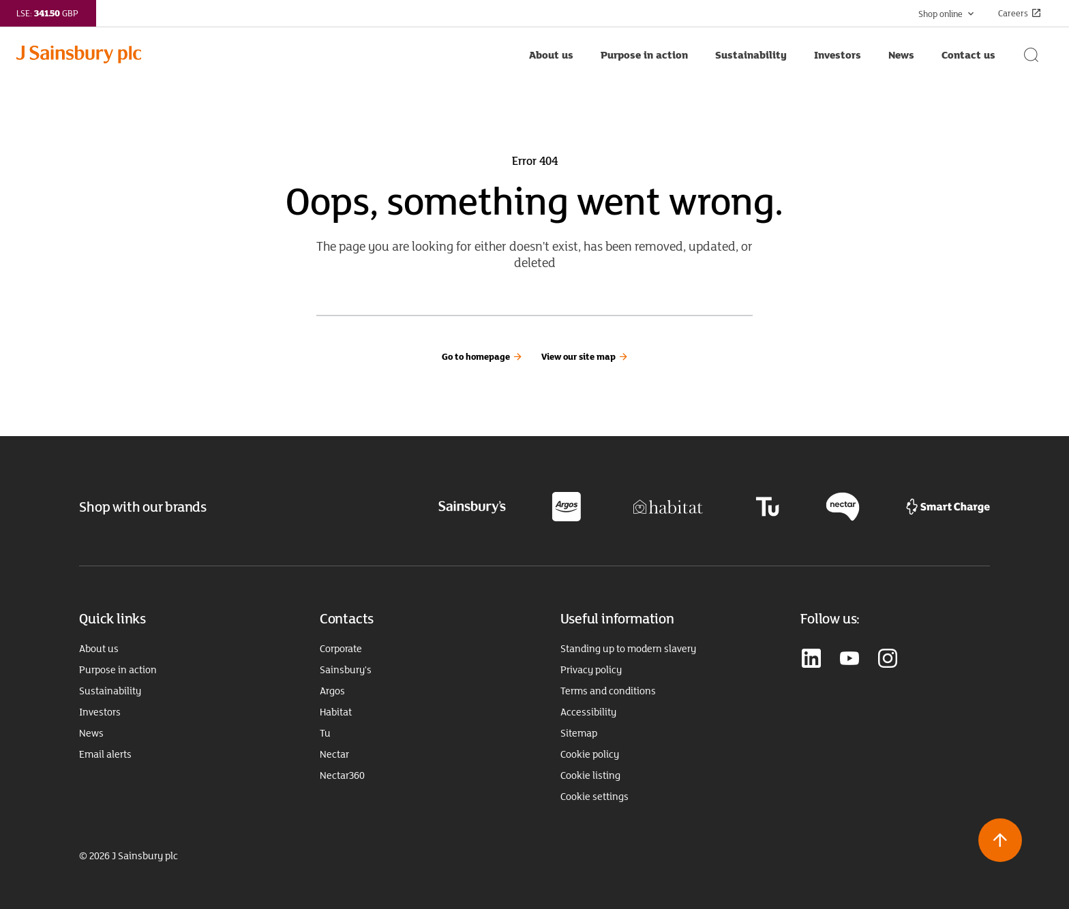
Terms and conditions (608, 690)
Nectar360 (342, 775)
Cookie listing (590, 775)
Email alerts (105, 754)
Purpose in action (118, 669)
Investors (100, 712)
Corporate (341, 648)
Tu (325, 733)
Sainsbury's (346, 669)
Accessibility (588, 712)
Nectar (334, 754)
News (91, 733)
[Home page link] (265, 54)
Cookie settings (594, 796)
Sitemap (578, 733)
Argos (332, 690)
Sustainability (110, 690)
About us (99, 648)
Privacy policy (591, 669)
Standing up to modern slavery (628, 648)
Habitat (336, 712)
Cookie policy (589, 754)
